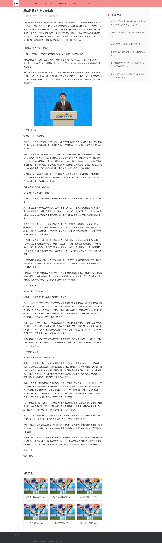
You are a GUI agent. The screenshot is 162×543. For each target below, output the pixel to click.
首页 (37, 3)
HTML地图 (59, 541)
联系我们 (90, 3)
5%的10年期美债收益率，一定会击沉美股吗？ (72, 497)
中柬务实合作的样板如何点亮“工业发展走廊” (44, 523)
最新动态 (76, 3)
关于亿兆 (49, 3)
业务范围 (63, 3)
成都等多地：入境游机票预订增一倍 (95, 497)
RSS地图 (53, 541)
